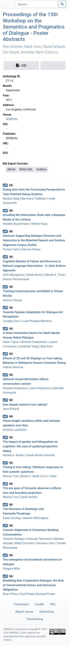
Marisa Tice (10, 476)
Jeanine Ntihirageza (35, 518)
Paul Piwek (27, 594)
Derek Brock (35, 275)
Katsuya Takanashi (39, 539)
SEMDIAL (12, 119)
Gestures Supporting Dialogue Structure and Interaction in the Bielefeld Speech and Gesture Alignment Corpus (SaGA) (34, 240)
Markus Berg (11, 198)
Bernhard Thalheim (34, 198)
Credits (39, 604)
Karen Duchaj (11, 518)
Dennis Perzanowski (16, 279)
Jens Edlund (11, 409)
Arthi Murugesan (13, 275)
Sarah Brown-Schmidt (40, 455)
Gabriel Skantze (13, 367)
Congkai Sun (11, 321)
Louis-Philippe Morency (36, 321)
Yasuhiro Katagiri (14, 539)
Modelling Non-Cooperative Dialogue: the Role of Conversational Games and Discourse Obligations (33, 585)
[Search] (36, 4)
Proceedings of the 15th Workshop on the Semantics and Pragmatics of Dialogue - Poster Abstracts (34, 26)
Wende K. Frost (55, 275)
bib (11, 185)
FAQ (52, 604)
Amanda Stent (32, 52)
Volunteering (34, 619)
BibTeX (11, 169)
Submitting (46, 611)
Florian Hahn (11, 249)
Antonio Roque (12, 300)
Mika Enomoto (24, 543)
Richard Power (45, 594)
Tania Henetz (28, 497)
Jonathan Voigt (28, 346)
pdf (5, 185)
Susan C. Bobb (29, 476)
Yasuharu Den (45, 543)
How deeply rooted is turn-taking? (25, 404)
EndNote (42, 169)
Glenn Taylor (11, 342)
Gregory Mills (11, 568)
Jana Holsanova (40, 388)
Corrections (21, 604)
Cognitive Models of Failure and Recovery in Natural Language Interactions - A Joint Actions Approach (34, 265)
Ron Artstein (13, 46)
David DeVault (54, 46)
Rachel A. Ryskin (13, 455)
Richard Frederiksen (34, 342)
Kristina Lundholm (14, 430)
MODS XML (26, 169)
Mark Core (32, 46)
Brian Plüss (10, 594)
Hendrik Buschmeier (16, 224)
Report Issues (24, 611)
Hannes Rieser (31, 249)
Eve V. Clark (48, 476)
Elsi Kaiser (11, 52)
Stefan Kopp (39, 224)
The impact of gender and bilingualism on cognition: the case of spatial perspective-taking (30, 446)
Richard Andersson (15, 388)
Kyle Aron (46, 346)
